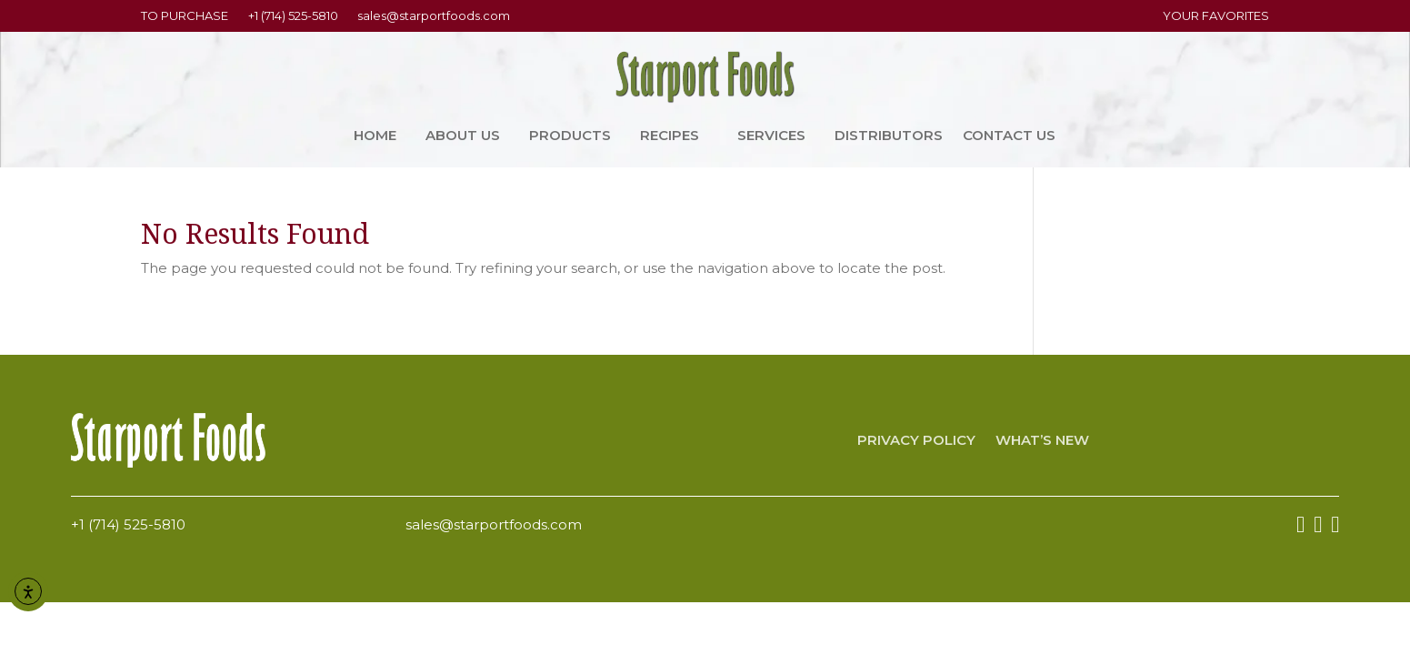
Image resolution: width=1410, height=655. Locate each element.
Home (375, 136)
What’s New (1042, 441)
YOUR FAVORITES (1216, 15)
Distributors (889, 136)
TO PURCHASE (184, 15)
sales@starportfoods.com (433, 15)
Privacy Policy (916, 441)
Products (570, 136)
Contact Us (1009, 136)
